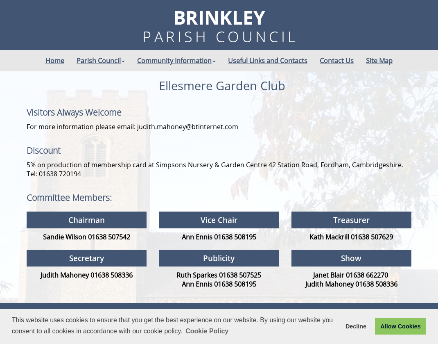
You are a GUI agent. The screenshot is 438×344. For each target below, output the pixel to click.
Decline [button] (355, 326)
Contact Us (337, 60)
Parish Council (101, 60)
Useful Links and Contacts (267, 60)
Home (54, 60)
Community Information (176, 60)
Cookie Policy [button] (206, 331)
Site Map (379, 60)
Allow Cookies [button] (400, 326)
